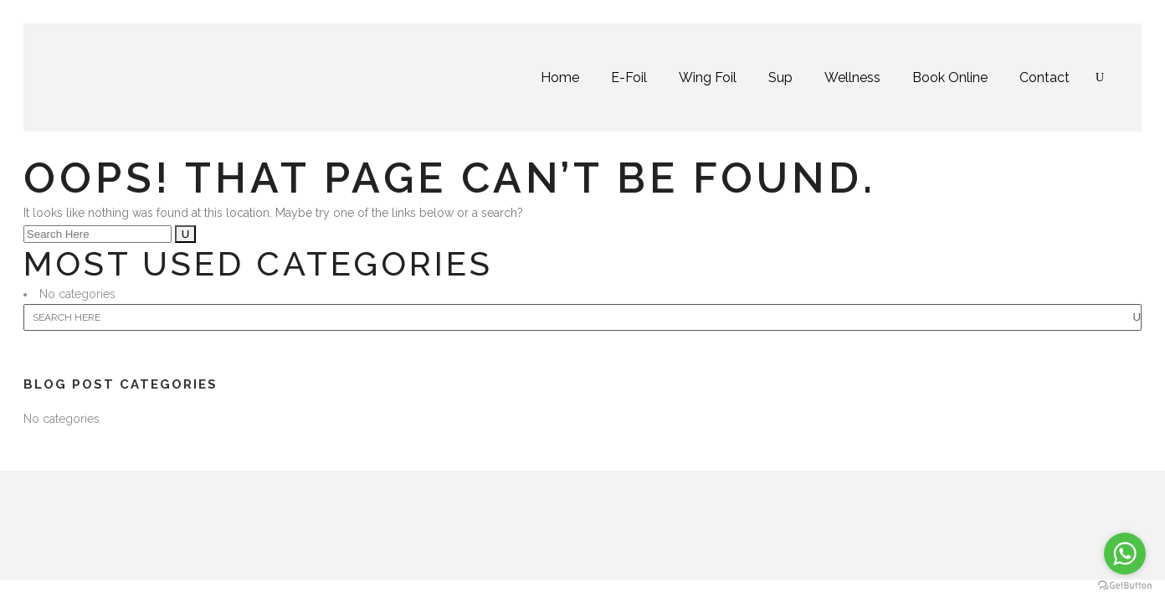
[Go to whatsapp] (1125, 554)
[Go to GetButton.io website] (1125, 585)
